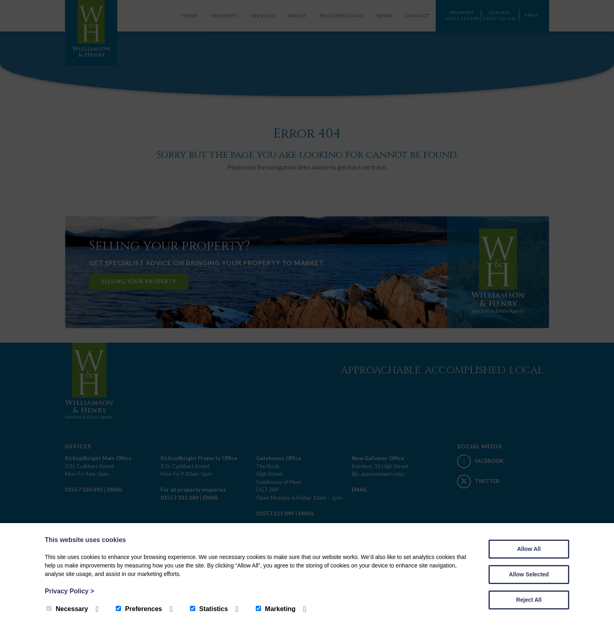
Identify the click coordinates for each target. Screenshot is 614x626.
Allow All (529, 549)
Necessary (67, 608)
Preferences (139, 608)
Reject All (528, 600)
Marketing (276, 608)
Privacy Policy (69, 591)
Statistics (209, 608)
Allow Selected (529, 574)
